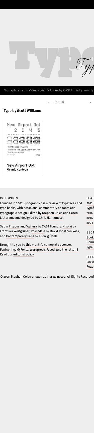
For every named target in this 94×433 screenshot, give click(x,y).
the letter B (70, 250)
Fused (50, 250)
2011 (89, 218)
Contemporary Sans (20, 236)
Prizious (14, 226)
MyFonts (22, 250)
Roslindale (38, 231)
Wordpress (37, 250)
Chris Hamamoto (51, 218)
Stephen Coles (52, 213)
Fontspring (7, 250)
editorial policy (23, 254)
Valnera (34, 90)
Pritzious (52, 90)
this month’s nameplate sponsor (48, 245)
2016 (89, 213)
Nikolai (67, 226)
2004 (89, 223)
